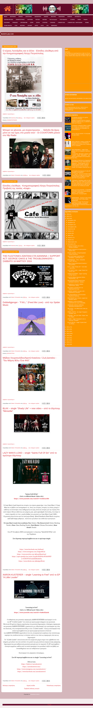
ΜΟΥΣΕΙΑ (38, 19)
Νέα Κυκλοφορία (53, 19)
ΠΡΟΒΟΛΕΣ (15, 22)
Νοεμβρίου (70, 222)
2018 (68, 337)
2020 (68, 333)
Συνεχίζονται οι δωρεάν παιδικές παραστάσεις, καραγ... (75, 285)
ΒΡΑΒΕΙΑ (21, 16)
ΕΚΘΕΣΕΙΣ (69, 16)
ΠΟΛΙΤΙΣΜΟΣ (7, 22)
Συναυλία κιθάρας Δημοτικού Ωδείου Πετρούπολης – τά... (76, 278)
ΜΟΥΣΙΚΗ (45, 19)
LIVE (47, 25)
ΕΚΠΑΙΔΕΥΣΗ (78, 16)
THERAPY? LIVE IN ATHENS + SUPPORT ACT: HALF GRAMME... (77, 302)
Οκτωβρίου (71, 224)
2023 (68, 327)
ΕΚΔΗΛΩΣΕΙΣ (62, 16)
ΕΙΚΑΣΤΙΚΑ (53, 16)
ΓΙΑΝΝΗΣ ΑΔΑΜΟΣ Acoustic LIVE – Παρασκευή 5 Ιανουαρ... (76, 292)
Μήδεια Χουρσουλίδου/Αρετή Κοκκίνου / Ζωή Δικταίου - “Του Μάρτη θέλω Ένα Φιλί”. (29, 359)
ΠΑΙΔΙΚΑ (86, 19)
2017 (68, 340)
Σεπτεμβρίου (71, 226)
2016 (68, 342)
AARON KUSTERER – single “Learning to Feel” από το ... (77, 274)
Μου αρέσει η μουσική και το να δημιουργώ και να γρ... (75, 288)
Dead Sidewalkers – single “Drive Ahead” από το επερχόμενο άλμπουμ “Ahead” (81, 151)
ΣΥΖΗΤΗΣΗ (44, 22)
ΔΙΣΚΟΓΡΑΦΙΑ (28, 16)
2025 (68, 216)
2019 (68, 335)
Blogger (49, 704)
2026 (68, 214)
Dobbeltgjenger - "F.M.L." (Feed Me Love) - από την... (76, 260)
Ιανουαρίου (71, 244)
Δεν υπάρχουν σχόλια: (29, 117)
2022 (68, 329)
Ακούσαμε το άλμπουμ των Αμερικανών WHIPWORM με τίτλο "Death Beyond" (81, 161)
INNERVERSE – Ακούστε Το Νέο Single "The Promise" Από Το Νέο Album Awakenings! (81, 199)
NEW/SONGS (54, 25)
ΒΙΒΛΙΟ (5, 16)
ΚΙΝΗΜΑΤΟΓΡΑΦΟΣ (20, 19)
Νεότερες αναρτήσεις (9, 685)
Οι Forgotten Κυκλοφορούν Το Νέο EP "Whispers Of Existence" (81, 171)
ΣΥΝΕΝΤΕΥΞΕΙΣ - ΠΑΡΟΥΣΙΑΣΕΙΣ (75, 22)
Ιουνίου (70, 233)
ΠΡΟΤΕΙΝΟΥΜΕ (23, 22)
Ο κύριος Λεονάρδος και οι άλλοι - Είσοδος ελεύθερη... (76, 246)
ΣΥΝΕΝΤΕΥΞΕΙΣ (61, 22)
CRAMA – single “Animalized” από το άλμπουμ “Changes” (77, 319)
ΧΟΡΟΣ (36, 25)
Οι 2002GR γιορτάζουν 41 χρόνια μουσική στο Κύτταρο (80, 118)
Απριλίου (70, 237)
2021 (68, 331)
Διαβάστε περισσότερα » (9, 114)
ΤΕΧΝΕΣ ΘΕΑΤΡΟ (8, 25)
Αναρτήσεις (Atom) (34, 694)
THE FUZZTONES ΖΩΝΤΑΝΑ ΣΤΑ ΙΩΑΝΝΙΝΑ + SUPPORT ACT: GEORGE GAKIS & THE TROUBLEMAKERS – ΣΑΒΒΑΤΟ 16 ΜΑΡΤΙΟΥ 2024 (31, 258)
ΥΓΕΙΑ (16, 25)
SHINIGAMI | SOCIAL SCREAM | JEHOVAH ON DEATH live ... (76, 305)
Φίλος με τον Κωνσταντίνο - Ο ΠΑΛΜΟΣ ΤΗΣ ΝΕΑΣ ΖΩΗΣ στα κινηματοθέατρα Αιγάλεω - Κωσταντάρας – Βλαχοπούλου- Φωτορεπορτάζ (81, 191)
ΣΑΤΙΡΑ (31, 22)
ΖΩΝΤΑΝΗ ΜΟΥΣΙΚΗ (8, 19)
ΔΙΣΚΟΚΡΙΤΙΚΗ (38, 16)
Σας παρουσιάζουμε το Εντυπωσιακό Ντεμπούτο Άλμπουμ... (76, 295)
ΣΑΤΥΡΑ (38, 22)
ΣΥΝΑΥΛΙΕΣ (52, 22)
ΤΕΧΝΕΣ (87, 22)
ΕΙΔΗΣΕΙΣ (46, 16)
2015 (68, 344)
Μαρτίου (70, 239)
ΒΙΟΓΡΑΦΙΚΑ (13, 16)
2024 (68, 218)
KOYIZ (42, 25)
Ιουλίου (70, 231)
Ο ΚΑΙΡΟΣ (72, 19)
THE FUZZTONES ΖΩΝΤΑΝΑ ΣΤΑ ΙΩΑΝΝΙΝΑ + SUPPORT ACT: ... (76, 257)
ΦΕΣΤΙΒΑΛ (22, 25)
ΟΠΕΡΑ (79, 19)
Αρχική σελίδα (31, 685)
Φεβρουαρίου (71, 242)
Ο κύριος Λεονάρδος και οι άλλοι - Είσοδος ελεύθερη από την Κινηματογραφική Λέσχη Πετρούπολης (30, 52)
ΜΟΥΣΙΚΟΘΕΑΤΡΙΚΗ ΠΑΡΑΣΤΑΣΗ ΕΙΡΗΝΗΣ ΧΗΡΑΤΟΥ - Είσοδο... (76, 281)
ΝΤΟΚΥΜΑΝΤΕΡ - (63, 19)
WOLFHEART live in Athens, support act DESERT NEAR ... (77, 298)
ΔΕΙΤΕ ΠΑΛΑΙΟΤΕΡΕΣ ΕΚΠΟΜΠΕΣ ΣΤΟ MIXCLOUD (78, 98)
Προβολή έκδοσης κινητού (31, 688)
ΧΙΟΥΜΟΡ (30, 25)
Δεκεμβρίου (71, 220)
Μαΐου (69, 235)
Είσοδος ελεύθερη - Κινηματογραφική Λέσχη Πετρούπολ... (77, 253)
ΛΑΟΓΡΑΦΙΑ (30, 19)
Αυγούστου (71, 229)
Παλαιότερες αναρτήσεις (54, 685)
